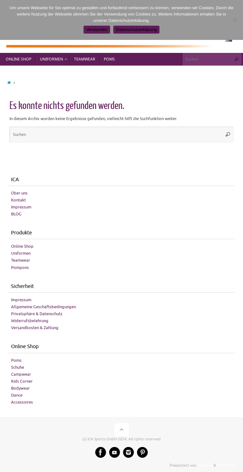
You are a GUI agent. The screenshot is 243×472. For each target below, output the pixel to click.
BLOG (16, 214)
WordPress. (227, 465)
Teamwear (20, 260)
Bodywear (20, 388)
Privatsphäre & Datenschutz (36, 313)
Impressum (21, 207)
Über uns (19, 193)
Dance (16, 395)
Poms (16, 360)
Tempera (205, 465)
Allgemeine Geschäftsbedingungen (43, 306)
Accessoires (22, 402)
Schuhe (17, 367)
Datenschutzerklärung (136, 29)
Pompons (20, 267)
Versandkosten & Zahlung (35, 327)
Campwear (21, 374)
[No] (235, 20)
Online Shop (22, 246)
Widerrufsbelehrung (29, 320)
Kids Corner (22, 381)
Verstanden (96, 29)
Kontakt (18, 200)
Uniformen (21, 253)
